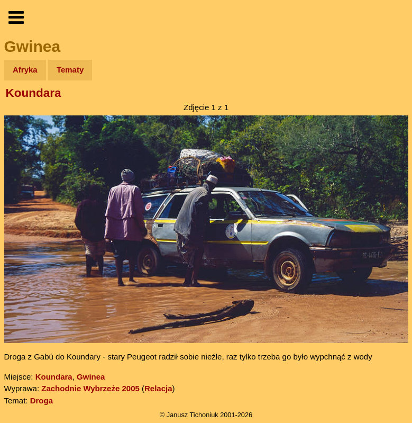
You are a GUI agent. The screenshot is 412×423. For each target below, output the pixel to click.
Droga (41, 400)
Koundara (33, 93)
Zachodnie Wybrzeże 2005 (90, 388)
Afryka (25, 69)
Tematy (70, 69)
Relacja (158, 388)
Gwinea (91, 376)
